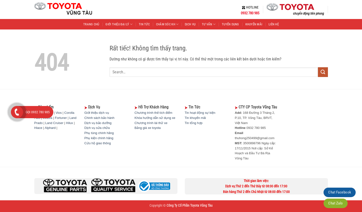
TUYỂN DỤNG (230, 24)
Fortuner (61, 118)
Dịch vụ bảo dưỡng (98, 123)
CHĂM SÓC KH (167, 24)
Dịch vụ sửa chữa (97, 128)
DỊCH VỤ (190, 24)
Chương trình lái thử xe (151, 123)
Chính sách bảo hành (99, 118)
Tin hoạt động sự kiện (200, 113)
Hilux (69, 123)
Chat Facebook (339, 192)
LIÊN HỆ (274, 24)
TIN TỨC (144, 24)
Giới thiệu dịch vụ (96, 113)
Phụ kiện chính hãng (98, 138)
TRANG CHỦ (91, 24)
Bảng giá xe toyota (148, 128)
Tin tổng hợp (194, 123)
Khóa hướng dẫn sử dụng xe (155, 118)
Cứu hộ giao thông (97, 143)
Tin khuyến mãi (195, 118)
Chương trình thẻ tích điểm (153, 113)
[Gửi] (323, 72)
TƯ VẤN (208, 24)
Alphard (50, 128)
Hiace (38, 128)
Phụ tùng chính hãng (99, 133)
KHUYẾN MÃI (253, 24)
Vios (59, 113)
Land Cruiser (54, 123)
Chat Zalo (335, 203)
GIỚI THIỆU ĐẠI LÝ (118, 24)
